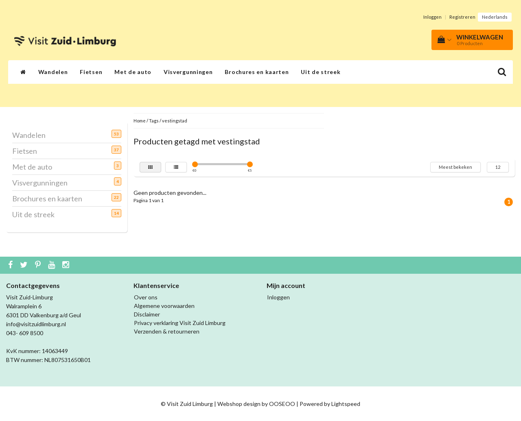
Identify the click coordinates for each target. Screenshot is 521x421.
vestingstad (174, 120)
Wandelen (53, 71)
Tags (154, 120)
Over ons (146, 297)
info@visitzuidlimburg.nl (36, 324)
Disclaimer (147, 314)
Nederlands (495, 17)
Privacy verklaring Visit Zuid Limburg (179, 322)
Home (140, 120)
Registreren (462, 17)
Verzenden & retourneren (166, 331)
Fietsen (91, 71)
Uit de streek (320, 71)
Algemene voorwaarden (164, 305)
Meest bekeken (455, 167)
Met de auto (132, 71)
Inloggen (432, 17)
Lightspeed (345, 403)
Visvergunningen (188, 71)
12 (497, 167)
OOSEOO (282, 403)
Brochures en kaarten (257, 71)
